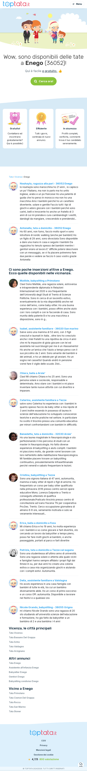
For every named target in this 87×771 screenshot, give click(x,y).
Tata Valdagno (16, 646)
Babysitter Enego (18, 672)
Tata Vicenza (15, 632)
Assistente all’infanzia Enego (24, 667)
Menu (77, 4)
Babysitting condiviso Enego (24, 681)
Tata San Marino (17, 706)
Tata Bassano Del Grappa (22, 637)
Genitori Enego (17, 676)
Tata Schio (14, 642)
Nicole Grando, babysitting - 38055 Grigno (46, 607)
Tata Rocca (15, 702)
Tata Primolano (17, 693)
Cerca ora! (43, 81)
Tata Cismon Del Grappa (21, 697)
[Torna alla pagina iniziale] (17, 4)
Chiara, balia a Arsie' (32, 373)
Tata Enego (15, 663)
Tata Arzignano (17, 651)
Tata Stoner (15, 711)
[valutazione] (44, 759)
